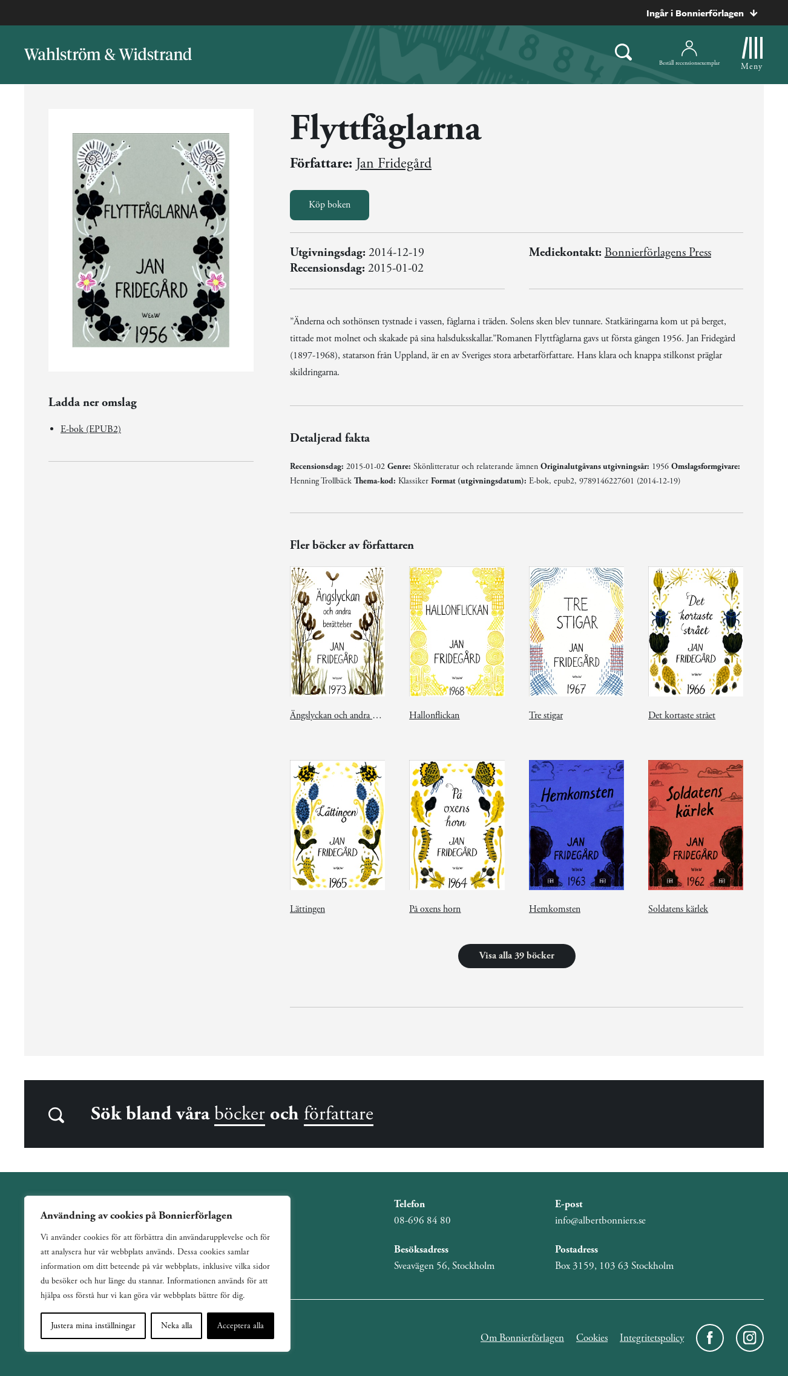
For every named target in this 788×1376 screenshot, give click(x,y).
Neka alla (176, 1325)
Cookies (592, 1338)
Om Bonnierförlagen (522, 1338)
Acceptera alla (240, 1325)
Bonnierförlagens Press (658, 252)
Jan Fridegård (394, 163)
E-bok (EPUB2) (91, 429)
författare (338, 1114)
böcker (239, 1114)
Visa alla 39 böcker (516, 955)
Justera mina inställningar (93, 1325)
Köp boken (329, 204)
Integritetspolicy (652, 1338)
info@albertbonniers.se (600, 1220)
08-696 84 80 (422, 1220)
